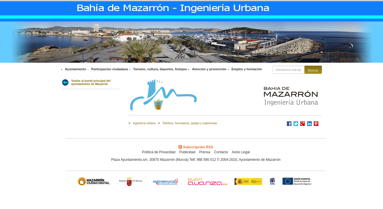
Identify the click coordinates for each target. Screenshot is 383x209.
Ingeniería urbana (144, 123)
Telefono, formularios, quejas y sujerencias (189, 123)
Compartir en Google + (302, 123)
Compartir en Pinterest (316, 123)
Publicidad (187, 152)
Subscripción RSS (195, 147)
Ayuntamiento (75, 69)
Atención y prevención (209, 69)
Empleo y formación (246, 69)
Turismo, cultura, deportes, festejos (160, 69)
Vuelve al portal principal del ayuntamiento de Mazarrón (90, 82)
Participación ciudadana (109, 69)
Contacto (221, 152)
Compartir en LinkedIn (309, 123)
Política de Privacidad (158, 152)
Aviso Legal (241, 152)
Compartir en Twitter (295, 123)
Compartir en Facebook (289, 123)
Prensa (204, 152)
